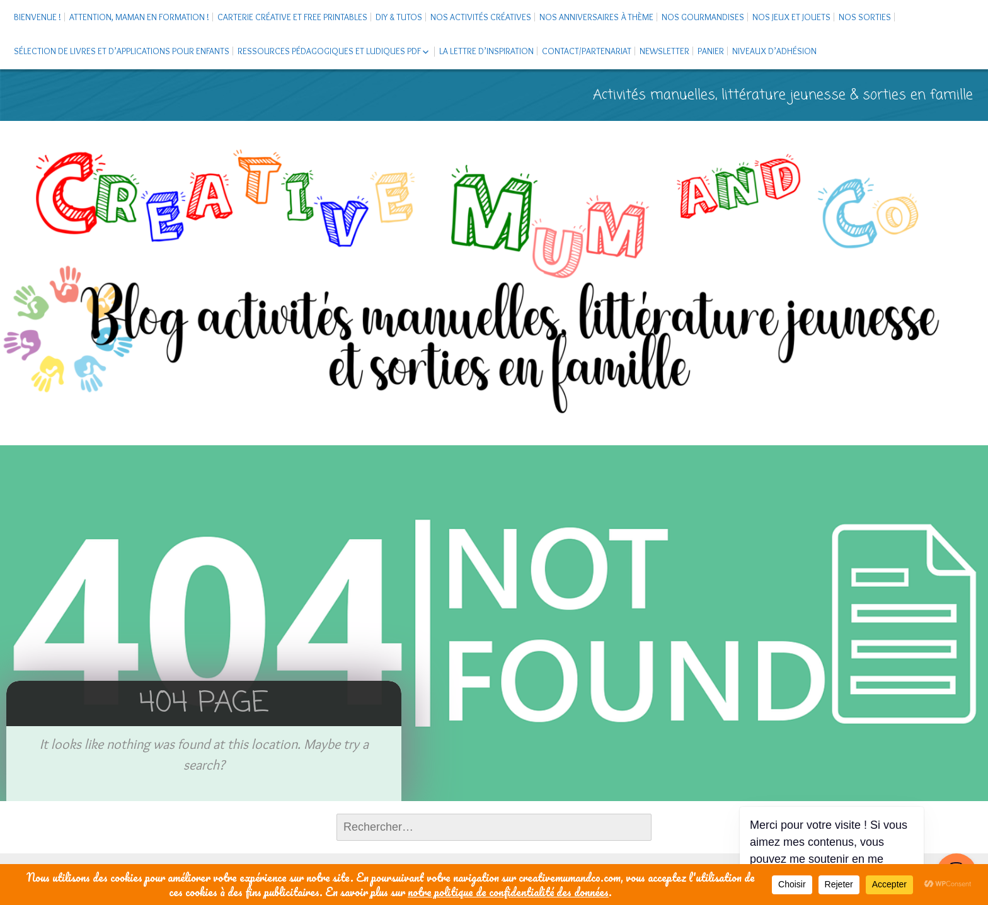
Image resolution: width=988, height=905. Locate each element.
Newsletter (664, 51)
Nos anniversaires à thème (596, 17)
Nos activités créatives (480, 17)
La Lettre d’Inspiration (486, 51)
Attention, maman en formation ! (139, 17)
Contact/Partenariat (586, 51)
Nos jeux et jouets (791, 17)
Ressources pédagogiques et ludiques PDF (329, 51)
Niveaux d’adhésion (774, 51)
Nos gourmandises (703, 17)
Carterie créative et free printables (292, 17)
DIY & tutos (399, 17)
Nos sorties (865, 17)
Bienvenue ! (37, 17)
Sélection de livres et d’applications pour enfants (121, 51)
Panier (711, 51)
